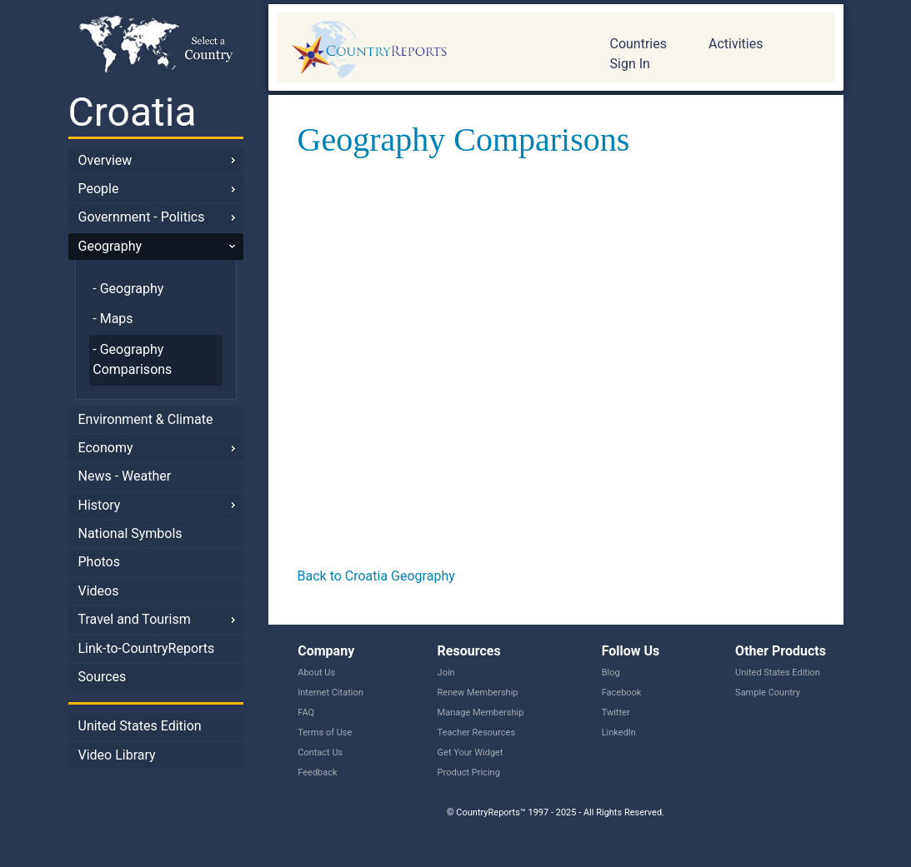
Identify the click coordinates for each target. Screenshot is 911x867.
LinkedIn (619, 732)
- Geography (128, 288)
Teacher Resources (476, 732)
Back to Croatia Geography (376, 576)
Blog (611, 672)
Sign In (630, 64)
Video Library (117, 755)
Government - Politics (141, 217)
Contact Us (320, 752)
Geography (110, 246)
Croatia (132, 112)
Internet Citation (330, 692)
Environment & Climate (145, 419)
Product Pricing (469, 772)
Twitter (616, 712)
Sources (102, 677)
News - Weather (125, 476)
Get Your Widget (470, 752)
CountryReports (431, 50)
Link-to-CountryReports (146, 648)
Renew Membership (478, 692)
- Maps (113, 318)
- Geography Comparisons (132, 359)
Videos (98, 591)
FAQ (306, 712)
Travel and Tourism (134, 619)
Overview (105, 160)
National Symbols (130, 533)
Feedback (317, 772)
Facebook (622, 692)
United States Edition (140, 726)
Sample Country (767, 692)
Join (446, 672)
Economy (105, 448)
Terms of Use (325, 732)
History (99, 505)
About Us (316, 672)
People (98, 189)
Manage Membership (481, 712)
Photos (99, 562)
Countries (638, 44)
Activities (735, 44)
